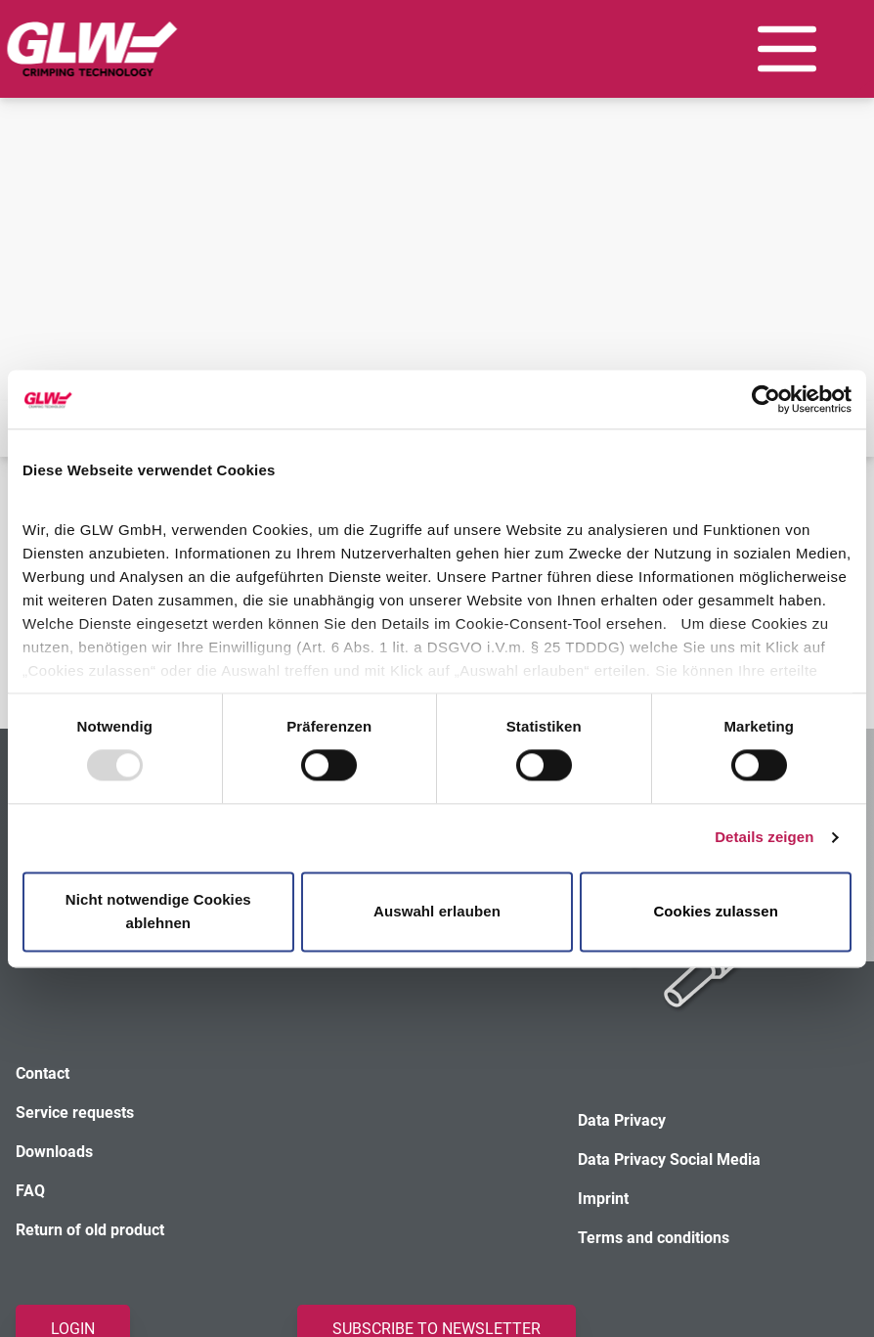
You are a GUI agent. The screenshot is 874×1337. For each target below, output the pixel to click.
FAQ (30, 1190)
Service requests (75, 1112)
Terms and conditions (653, 1237)
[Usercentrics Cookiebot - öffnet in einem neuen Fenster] (766, 399)
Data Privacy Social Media (669, 1159)
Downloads (54, 1151)
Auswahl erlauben (437, 911)
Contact (42, 1073)
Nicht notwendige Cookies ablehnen (158, 911)
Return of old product (90, 1230)
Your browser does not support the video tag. (437, 200)
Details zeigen (764, 837)
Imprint (603, 1198)
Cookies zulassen (715, 911)
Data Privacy (622, 1120)
